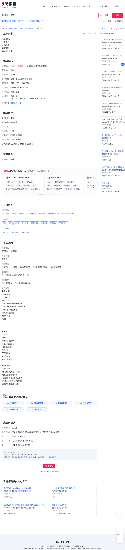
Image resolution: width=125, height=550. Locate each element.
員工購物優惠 (31, 214)
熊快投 (119, 15)
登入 (18, 436)
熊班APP (120, 534)
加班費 (16, 223)
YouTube (67, 542)
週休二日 (25, 223)
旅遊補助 (42, 214)
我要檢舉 (55, 472)
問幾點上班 (14, 410)
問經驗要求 (38, 403)
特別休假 (44, 223)
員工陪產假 (34, 223)
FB (62, 542)
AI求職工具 (56, 6)
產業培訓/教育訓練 (68, 214)
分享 (104, 28)
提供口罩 (6, 232)
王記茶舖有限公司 (30, 28)
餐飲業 (22, 28)
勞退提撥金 (63, 223)
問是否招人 (87, 403)
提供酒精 (15, 232)
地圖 (30, 79)
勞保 (4, 223)
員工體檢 (53, 223)
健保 (10, 223)
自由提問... (38, 410)
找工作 (46, 6)
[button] (41, 194)
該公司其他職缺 (36, 21)
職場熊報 (67, 6)
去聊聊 (105, 15)
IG (57, 542)
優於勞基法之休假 (18, 214)
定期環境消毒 (25, 232)
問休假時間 (14, 403)
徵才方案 (87, 6)
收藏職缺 (120, 21)
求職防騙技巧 (51, 457)
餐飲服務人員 (15, 103)
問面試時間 (62, 403)
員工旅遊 (6, 214)
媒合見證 (77, 6)
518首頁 (10, 28)
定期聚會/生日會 (53, 214)
